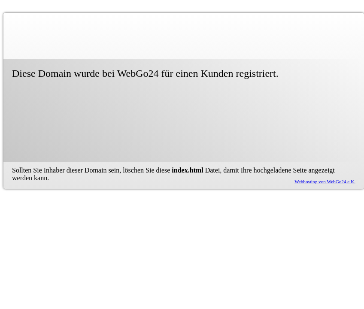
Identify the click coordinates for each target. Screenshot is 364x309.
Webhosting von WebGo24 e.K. (324, 181)
